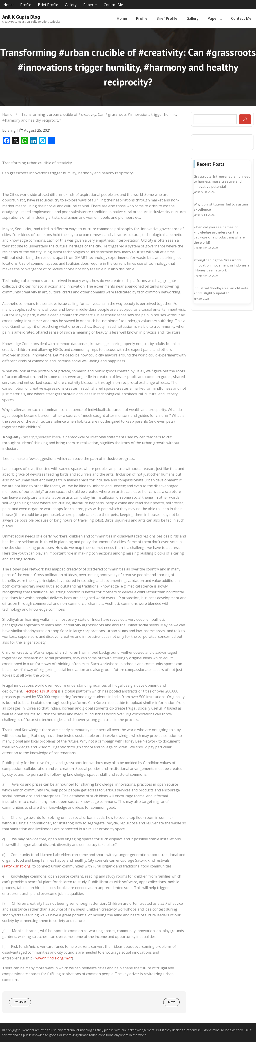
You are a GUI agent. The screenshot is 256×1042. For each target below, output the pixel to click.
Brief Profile (48, 4)
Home (8, 4)
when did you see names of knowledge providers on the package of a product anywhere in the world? (221, 235)
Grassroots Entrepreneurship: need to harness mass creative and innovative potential (222, 181)
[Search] (245, 119)
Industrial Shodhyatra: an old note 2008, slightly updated (221, 290)
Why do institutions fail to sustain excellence (221, 207)
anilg (11, 130)
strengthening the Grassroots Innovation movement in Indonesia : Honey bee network (221, 265)
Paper (88, 4)
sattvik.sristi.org (16, 866)
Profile (25, 4)
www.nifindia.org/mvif (53, 958)
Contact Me (113, 4)
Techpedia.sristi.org (40, 691)
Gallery (71, 4)
